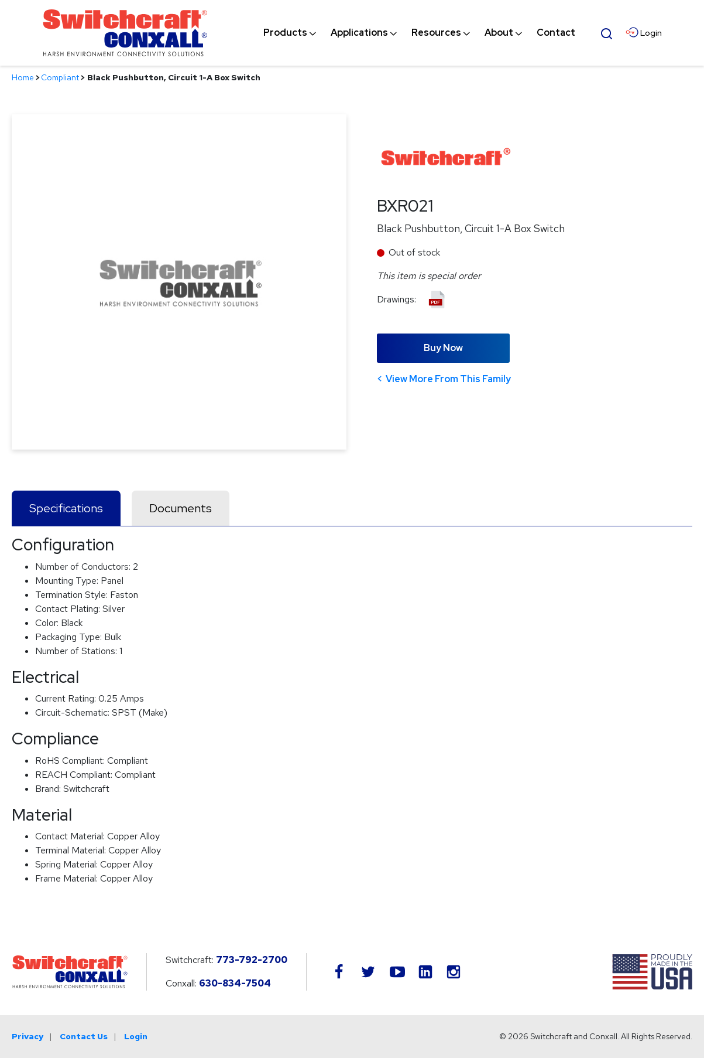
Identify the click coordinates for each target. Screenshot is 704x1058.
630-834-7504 (235, 983)
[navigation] (419, 32)
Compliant (60, 77)
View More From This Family (448, 379)
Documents (180, 508)
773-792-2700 (251, 960)
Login (135, 1036)
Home (23, 77)
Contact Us (84, 1036)
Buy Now (443, 348)
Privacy (27, 1036)
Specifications (66, 508)
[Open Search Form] (606, 32)
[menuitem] (285, 32)
